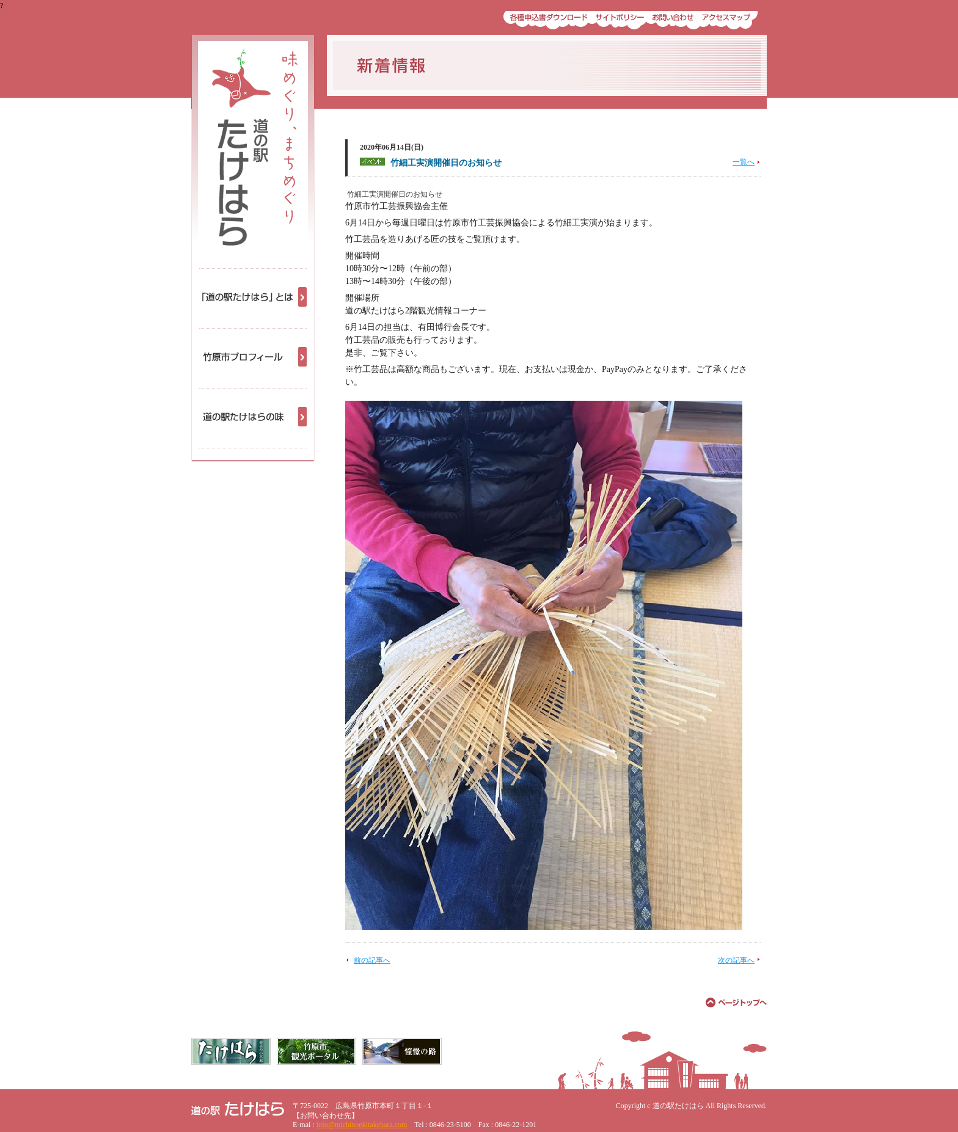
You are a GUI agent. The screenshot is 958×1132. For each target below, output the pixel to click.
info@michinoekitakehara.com (362, 1124)
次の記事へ (736, 960)
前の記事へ (372, 960)
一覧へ (744, 162)
